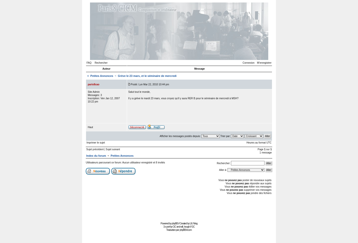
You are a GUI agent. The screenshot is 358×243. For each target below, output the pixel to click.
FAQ (89, 62)
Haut (90, 127)
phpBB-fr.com (186, 230)
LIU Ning (193, 223)
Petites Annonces (101, 75)
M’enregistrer (264, 62)
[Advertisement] (179, 209)
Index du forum (96, 155)
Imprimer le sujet (96, 142)
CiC (174, 226)
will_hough (185, 226)
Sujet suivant (113, 149)
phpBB (175, 223)
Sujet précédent (95, 149)
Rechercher (101, 62)
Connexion (249, 62)
